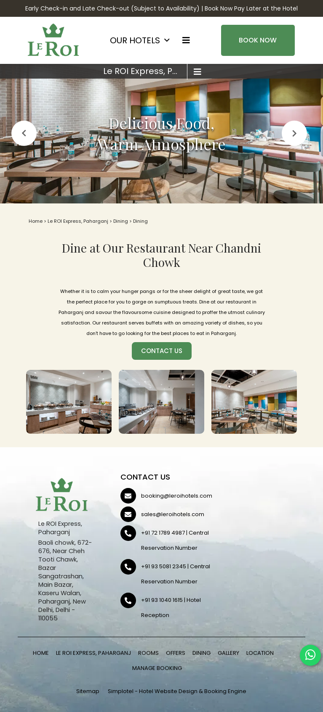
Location (260, 653)
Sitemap (87, 691)
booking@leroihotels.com (176, 496)
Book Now (258, 40)
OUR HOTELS (135, 40)
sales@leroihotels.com (172, 514)
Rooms (148, 653)
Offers (175, 653)
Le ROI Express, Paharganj (145, 71)
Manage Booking (157, 668)
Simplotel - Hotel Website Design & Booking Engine (177, 691)
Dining (120, 221)
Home (36, 221)
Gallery (228, 653)
